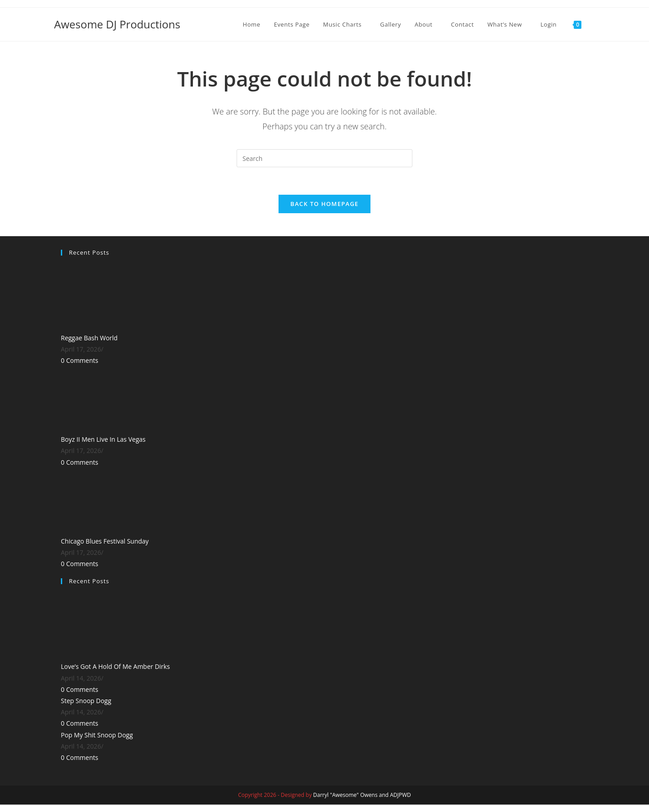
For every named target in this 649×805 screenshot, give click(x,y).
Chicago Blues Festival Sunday (105, 541)
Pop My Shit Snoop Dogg (97, 735)
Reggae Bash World (89, 338)
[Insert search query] (324, 158)
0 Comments (79, 361)
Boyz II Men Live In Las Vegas (103, 439)
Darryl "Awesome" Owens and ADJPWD (362, 795)
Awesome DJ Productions (117, 24)
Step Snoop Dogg (86, 700)
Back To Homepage (324, 204)
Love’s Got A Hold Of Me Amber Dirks (115, 667)
